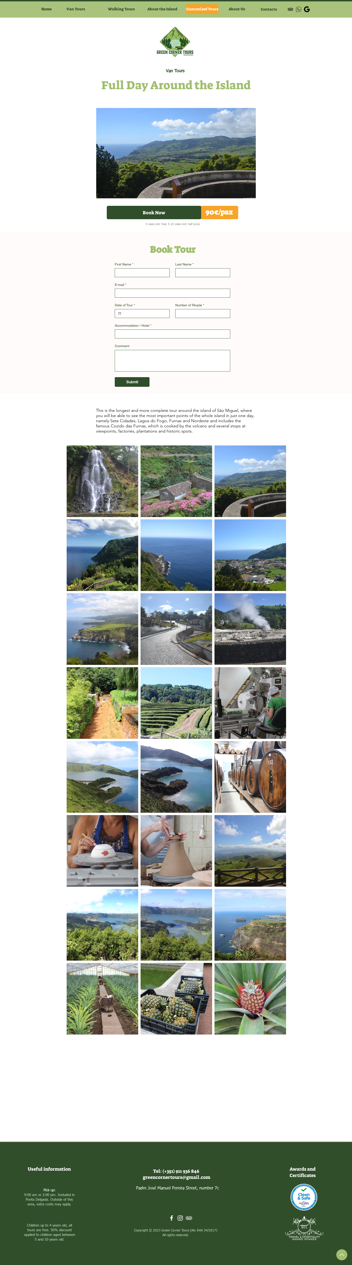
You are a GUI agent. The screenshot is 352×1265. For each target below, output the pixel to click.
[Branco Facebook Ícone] (171, 1218)
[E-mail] (171, 293)
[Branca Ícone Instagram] (180, 1218)
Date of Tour (125, 305)
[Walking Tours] (121, 9)
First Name (124, 264)
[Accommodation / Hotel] (171, 334)
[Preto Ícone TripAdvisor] (290, 9)
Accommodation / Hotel (133, 326)
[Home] (46, 9)
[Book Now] (154, 212)
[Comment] (172, 360)
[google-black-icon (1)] (307, 9)
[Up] (341, 1254)
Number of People (189, 305)
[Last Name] (201, 272)
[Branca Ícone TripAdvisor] (188, 1218)
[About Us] (237, 9)
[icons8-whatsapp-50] (299, 9)
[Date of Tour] (120, 313)
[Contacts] (269, 9)
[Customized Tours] (202, 9)
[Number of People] (201, 313)
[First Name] (141, 272)
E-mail (120, 285)
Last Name (184, 264)
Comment (122, 346)
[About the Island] (162, 9)
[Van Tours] (75, 9)
